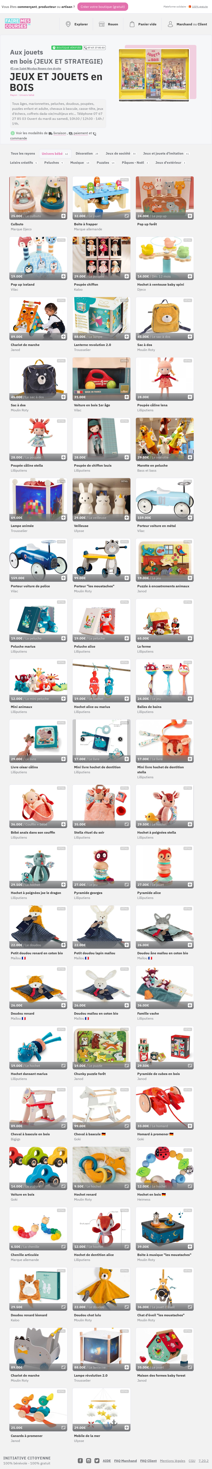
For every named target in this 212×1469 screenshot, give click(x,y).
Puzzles (106, 162)
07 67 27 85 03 (94, 47)
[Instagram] (88, 1460)
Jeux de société (121, 153)
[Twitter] (96, 1460)
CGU (192, 1461)
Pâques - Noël (135, 162)
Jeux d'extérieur (170, 162)
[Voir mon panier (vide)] (142, 24)
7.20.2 (204, 1461)
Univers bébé (55, 153)
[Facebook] (80, 1460)
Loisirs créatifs (24, 162)
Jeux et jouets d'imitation (166, 153)
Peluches (54, 162)
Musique (80, 162)
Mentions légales (172, 1461)
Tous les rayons (23, 153)
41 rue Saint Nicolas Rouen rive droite (35, 68)
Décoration (87, 153)
